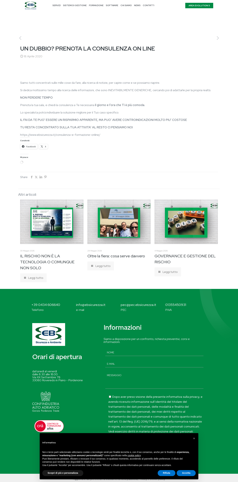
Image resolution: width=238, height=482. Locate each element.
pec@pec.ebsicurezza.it (138, 305)
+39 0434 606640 (45, 305)
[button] (194, 438)
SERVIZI (56, 5)
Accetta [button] (186, 473)
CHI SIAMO (126, 5)
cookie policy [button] (134, 455)
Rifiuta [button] (166, 473)
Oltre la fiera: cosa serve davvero (116, 256)
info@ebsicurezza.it (90, 305)
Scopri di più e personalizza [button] (63, 473)
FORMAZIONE (96, 5)
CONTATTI (148, 5)
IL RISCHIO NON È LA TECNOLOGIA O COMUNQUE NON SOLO (47, 261)
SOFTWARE (112, 5)
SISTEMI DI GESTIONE (75, 5)
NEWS (137, 5)
